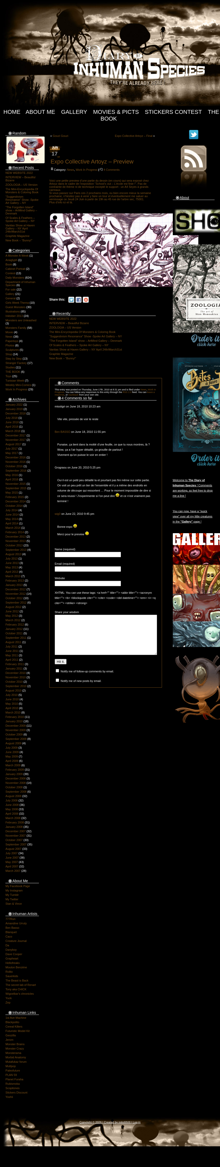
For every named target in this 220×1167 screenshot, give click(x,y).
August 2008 (13, 796)
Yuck (8, 998)
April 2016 (11, 479)
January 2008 (14, 826)
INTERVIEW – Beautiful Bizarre (69, 323)
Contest (10, 273)
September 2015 (15, 488)
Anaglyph (11, 260)
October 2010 (14, 681)
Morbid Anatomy (15, 1057)
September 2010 (15, 686)
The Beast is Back (16, 980)
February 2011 (14, 664)
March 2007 (12, 870)
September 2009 (15, 738)
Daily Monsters (14, 277)
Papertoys (11, 341)
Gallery (74, 112)
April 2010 (11, 708)
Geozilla (10, 1035)
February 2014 (14, 532)
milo (121, 1122)
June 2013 (12, 562)
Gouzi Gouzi (60, 135)
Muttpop (10, 1066)
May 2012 (11, 615)
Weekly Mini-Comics (18, 384)
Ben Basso (12, 927)
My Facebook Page (17, 886)
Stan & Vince (13, 903)
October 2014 (14, 505)
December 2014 (15, 501)
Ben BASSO (62, 431)
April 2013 (11, 571)
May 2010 (11, 703)
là (71, 202)
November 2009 (15, 730)
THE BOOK (12, 371)
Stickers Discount (16, 1092)
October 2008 (14, 787)
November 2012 (15, 593)
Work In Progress (16, 389)
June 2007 (12, 857)
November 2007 (15, 835)
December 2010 (15, 672)
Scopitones (12, 1088)
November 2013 (15, 540)
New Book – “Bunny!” (18, 240)
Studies (10, 367)
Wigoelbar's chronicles (19, 993)
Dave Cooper (13, 954)
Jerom (9, 1039)
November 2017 (15, 439)
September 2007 (15, 844)
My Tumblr (12, 894)
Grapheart (11, 958)
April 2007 (11, 866)
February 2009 (14, 769)
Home (11, 112)
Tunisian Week (14, 380)
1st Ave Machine (15, 1017)
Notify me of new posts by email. (81, 688)
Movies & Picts (116, 112)
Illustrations (12, 311)
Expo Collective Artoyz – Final (134, 135)
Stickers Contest (173, 112)
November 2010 (15, 677)
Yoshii (9, 1096)
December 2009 (15, 725)
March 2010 (12, 712)
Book (8, 264)
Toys (8, 376)
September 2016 (15, 470)
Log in (137, 1122)
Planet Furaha (14, 1079)
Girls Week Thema (17, 302)
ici (64, 202)
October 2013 (14, 545)
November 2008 (15, 782)
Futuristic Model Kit (17, 1030)
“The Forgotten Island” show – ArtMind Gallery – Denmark (21, 210)
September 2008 (15, 791)
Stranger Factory (16, 363)
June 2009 (12, 752)
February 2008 (14, 822)
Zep (7, 1002)
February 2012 (14, 624)
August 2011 (13, 642)
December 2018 (15, 413)
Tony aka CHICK (15, 989)
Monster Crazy (14, 1048)
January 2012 (14, 628)
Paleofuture (12, 1070)
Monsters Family (15, 327)
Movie (9, 332)
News (9, 336)
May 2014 (11, 519)
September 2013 (15, 549)
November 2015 (15, 483)
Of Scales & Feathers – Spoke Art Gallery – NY (20, 219)
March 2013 (12, 576)
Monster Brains (15, 1044)
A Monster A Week (17, 255)
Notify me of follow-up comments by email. (87, 679)
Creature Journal (16, 940)
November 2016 (15, 461)
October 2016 (14, 466)
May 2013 (11, 567)
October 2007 (14, 840)
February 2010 (14, 716)
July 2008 (11, 800)
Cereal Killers (13, 1026)
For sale (10, 289)
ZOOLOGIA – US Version (21, 184)
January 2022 (14, 404)
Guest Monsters (15, 307)
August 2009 (13, 743)
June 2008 (12, 804)
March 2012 (12, 620)
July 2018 (11, 417)
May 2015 (11, 492)
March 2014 (12, 527)
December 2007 (15, 831)
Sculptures (12, 349)
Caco (8, 936)
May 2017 (11, 453)
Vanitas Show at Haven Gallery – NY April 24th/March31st (20, 228)
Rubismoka (12, 1083)
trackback (73, 394)
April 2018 (11, 426)
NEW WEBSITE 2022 (19, 172)
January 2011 (14, 668)
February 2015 (14, 497)
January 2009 (14, 774)
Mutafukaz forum (16, 1061)
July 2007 (11, 853)
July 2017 (11, 448)
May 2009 (11, 756)
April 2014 (11, 523)
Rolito (9, 971)
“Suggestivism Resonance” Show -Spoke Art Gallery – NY (21, 199)
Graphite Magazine (17, 235)
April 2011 (11, 659)
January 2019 (14, 409)
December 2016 (15, 457)
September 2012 (15, 602)
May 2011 (11, 655)
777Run (10, 918)
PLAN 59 (11, 1074)
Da (7, 945)
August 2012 (13, 606)
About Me (40, 112)
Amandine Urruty (16, 923)
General (10, 298)
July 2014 (11, 510)
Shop (8, 354)
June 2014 (12, 514)
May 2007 (11, 862)
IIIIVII (127, 1122)
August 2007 (13, 848)
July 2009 (11, 747)
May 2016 (11, 475)
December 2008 (15, 778)
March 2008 (12, 818)
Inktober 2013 (14, 315)
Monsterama (13, 1052)
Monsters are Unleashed (20, 320)
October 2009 (14, 734)
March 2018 (12, 431)
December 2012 (15, 589)
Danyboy (11, 949)
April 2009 (11, 760)
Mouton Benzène (16, 967)
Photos (9, 345)
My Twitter (11, 899)
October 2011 (14, 633)
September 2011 (15, 637)
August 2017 (13, 444)
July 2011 (11, 646)
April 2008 (11, 813)
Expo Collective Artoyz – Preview (92, 161)
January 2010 (14, 721)
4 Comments (111, 169)
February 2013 (14, 580)
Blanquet (11, 932)
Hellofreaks (12, 962)
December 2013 (15, 536)
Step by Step (13, 358)
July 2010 (11, 694)
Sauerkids (11, 976)
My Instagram (14, 890)
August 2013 (13, 554)
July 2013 (11, 558)
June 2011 (12, 650)
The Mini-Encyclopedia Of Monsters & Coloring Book (21, 191)
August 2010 (13, 690)
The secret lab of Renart (20, 984)
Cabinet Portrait (15, 268)
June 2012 (12, 611)
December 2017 (15, 435)
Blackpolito (12, 1022)
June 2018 (12, 422)
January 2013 (14, 584)
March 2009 (12, 765)
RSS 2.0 (127, 392)
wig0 (58, 513)
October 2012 (14, 598)
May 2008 (11, 809)
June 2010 (12, 699)
